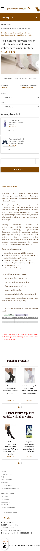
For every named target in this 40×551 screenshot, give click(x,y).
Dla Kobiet (4, 497)
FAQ (2, 477)
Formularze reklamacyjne (10, 488)
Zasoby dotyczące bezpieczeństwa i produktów (19, 78)
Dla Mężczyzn (5, 499)
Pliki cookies (5, 505)
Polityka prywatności (8, 507)
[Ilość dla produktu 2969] (9, 149)
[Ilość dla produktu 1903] (9, 130)
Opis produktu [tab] (9, 186)
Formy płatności (6, 491)
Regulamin (4, 482)
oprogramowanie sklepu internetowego (27, 545)
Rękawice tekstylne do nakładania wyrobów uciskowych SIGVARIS (17, 141)
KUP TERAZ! (20, 170)
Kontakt (3, 472)
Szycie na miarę (6, 480)
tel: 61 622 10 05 (7, 528)
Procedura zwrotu (7, 493)
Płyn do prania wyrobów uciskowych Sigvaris (16, 122)
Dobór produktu (6, 474)
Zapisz (7, 518)
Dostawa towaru (7, 485)
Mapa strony (5, 502)
